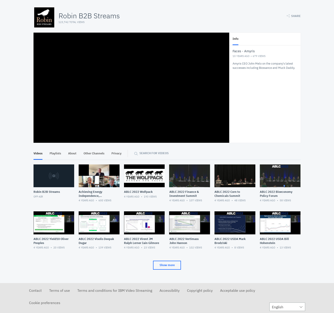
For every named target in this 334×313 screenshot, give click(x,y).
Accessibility (170, 290)
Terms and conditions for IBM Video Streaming (114, 290)
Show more (167, 265)
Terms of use (59, 290)
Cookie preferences (44, 302)
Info (235, 39)
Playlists (55, 153)
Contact (35, 290)
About (72, 153)
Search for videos (154, 153)
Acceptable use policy (237, 290)
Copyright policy (200, 290)
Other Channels (94, 153)
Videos (38, 153)
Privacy (116, 153)
